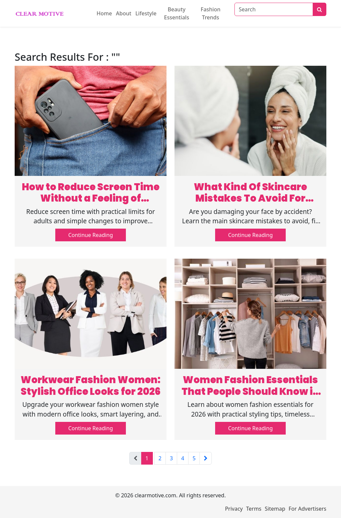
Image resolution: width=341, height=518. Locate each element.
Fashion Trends (210, 13)
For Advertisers (307, 508)
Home (104, 13)
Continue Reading (90, 235)
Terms (253, 508)
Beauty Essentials (176, 13)
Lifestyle (146, 13)
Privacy (234, 508)
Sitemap (275, 508)
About (123, 13)
